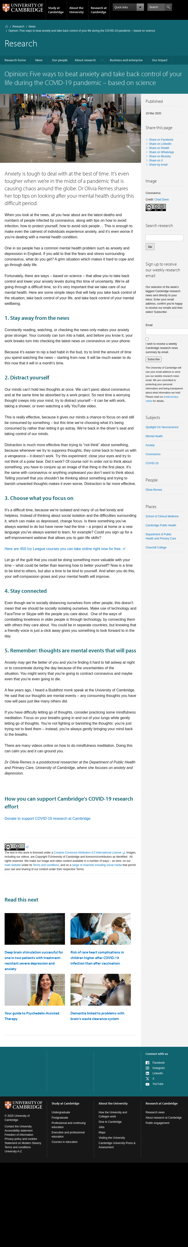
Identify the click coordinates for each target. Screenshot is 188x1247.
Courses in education (65, 1142)
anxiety (150, 445)
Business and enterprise (126, 60)
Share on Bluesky (160, 156)
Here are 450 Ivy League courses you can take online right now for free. (63, 549)
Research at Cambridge (99, 10)
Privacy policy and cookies (21, 1139)
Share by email (158, 164)
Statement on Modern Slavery (23, 1143)
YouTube (158, 1084)
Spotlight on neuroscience (162, 427)
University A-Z (13, 1151)
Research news (155, 1112)
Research (18, 26)
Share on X (156, 160)
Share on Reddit (159, 148)
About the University (76, 10)
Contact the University (18, 1126)
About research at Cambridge (164, 1117)
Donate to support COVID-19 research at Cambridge (48, 818)
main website (13, 865)
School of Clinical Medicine (162, 516)
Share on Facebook (161, 139)
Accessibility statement (18, 1130)
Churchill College (156, 547)
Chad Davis (162, 199)
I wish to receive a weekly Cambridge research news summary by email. (162, 348)
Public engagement (157, 1123)
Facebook (159, 1062)
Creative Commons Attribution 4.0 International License (87, 852)
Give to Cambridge (110, 1121)
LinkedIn (158, 1073)
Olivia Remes (154, 489)
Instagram (159, 1068)
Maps (102, 1132)
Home (7, 26)
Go (150, 247)
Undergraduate (61, 1112)
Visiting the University (112, 1137)
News (32, 26)
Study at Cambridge (56, 10)
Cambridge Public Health (161, 525)
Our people (60, 60)
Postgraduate (60, 1117)
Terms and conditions (46, 865)
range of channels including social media (97, 865)
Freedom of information (19, 1134)
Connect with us (157, 1054)
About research (85, 60)
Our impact (159, 60)
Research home (15, 60)
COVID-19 (152, 463)
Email (149, 325)
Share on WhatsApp (161, 152)
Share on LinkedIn (160, 143)
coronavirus (153, 454)
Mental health (154, 436)
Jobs (101, 1127)
